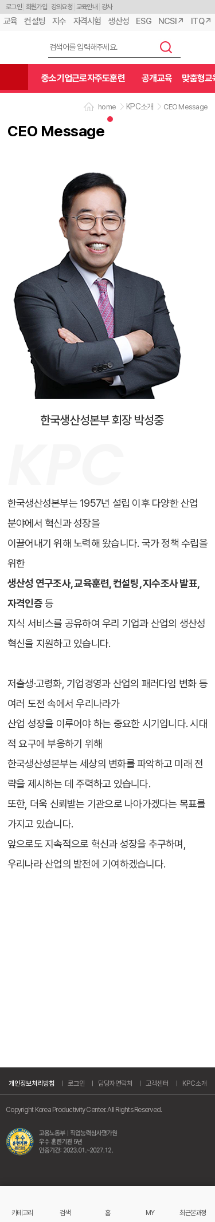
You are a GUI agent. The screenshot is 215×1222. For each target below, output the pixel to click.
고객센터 (157, 1083)
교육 (10, 21)
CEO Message (185, 107)
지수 (59, 21)
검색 (166, 47)
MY (150, 1212)
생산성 (118, 21)
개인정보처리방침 (31, 1083)
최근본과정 (192, 1212)
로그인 (14, 7)
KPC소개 (194, 1083)
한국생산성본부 (20, 47)
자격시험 (87, 21)
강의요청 (61, 7)
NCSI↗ (171, 21)
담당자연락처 (115, 1083)
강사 (106, 7)
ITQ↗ (201, 21)
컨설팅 (34, 21)
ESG (143, 21)
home (107, 107)
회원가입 (36, 7)
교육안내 (86, 7)
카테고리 (22, 1212)
